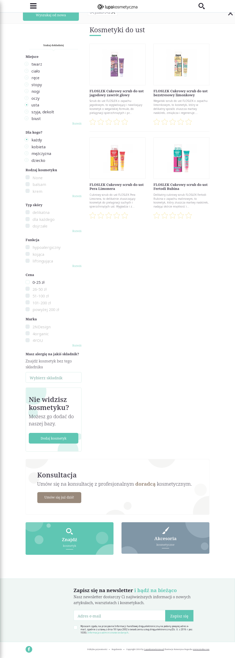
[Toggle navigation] (31, 6)
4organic (41, 333)
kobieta (38, 146)
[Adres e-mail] (119, 615)
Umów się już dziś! (60, 497)
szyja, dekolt (42, 111)
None (38, 177)
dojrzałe (40, 226)
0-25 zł (38, 282)
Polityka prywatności (97, 649)
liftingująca (43, 261)
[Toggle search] (203, 6)
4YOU (38, 340)
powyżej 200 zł (46, 309)
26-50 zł (40, 289)
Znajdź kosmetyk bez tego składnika (49, 363)
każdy (36, 139)
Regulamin (117, 649)
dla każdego (44, 219)
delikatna (41, 212)
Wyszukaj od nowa (51, 15)
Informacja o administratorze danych (107, 632)
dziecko (38, 160)
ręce (35, 77)
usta (35, 104)
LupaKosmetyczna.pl (154, 649)
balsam (39, 184)
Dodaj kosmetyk (53, 438)
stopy (36, 84)
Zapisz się (179, 615)
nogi (35, 91)
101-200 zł (42, 302)
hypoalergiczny (46, 247)
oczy (35, 98)
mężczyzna (41, 153)
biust (36, 118)
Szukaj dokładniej (53, 45)
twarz (36, 64)
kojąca (38, 254)
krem (37, 191)
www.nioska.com (201, 649)
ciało (35, 71)
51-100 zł (41, 295)
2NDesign (42, 326)
